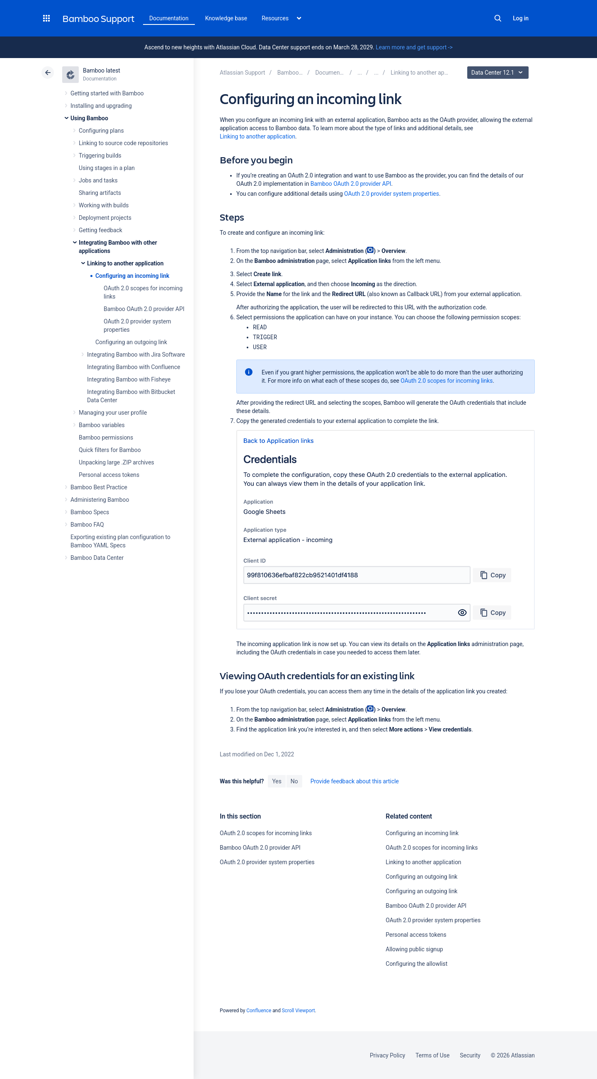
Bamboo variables (102, 425)
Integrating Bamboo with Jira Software (136, 354)
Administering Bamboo (99, 499)
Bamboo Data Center (97, 557)
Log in (521, 18)
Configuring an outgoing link (131, 342)
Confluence (258, 1010)
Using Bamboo (89, 118)
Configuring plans (101, 130)
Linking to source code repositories (123, 143)
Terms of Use (432, 1055)
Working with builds (104, 205)
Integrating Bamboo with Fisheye (128, 379)
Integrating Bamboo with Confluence (133, 367)
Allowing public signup (414, 949)
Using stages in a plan (107, 168)
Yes (276, 781)
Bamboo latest (101, 70)
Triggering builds (100, 155)
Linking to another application (125, 263)
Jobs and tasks (98, 180)
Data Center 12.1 (499, 72)
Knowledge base (226, 18)
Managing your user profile (113, 412)
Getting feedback (100, 230)
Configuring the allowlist (416, 963)
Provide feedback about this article (355, 781)
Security (470, 1055)
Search (498, 18)
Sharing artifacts (100, 193)
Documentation (169, 18)
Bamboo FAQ (87, 524)
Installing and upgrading (101, 105)
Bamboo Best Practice (98, 487)
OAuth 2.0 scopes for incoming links (446, 380)
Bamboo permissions (106, 437)
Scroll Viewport (298, 1010)
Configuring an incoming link (132, 275)
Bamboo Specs (89, 512)
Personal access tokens (109, 474)
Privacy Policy (387, 1055)
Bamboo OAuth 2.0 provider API (144, 309)
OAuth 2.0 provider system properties (391, 193)
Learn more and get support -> (414, 47)
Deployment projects (105, 217)
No (294, 781)
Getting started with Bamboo (107, 93)
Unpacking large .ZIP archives (116, 462)
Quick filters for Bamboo (110, 450)
